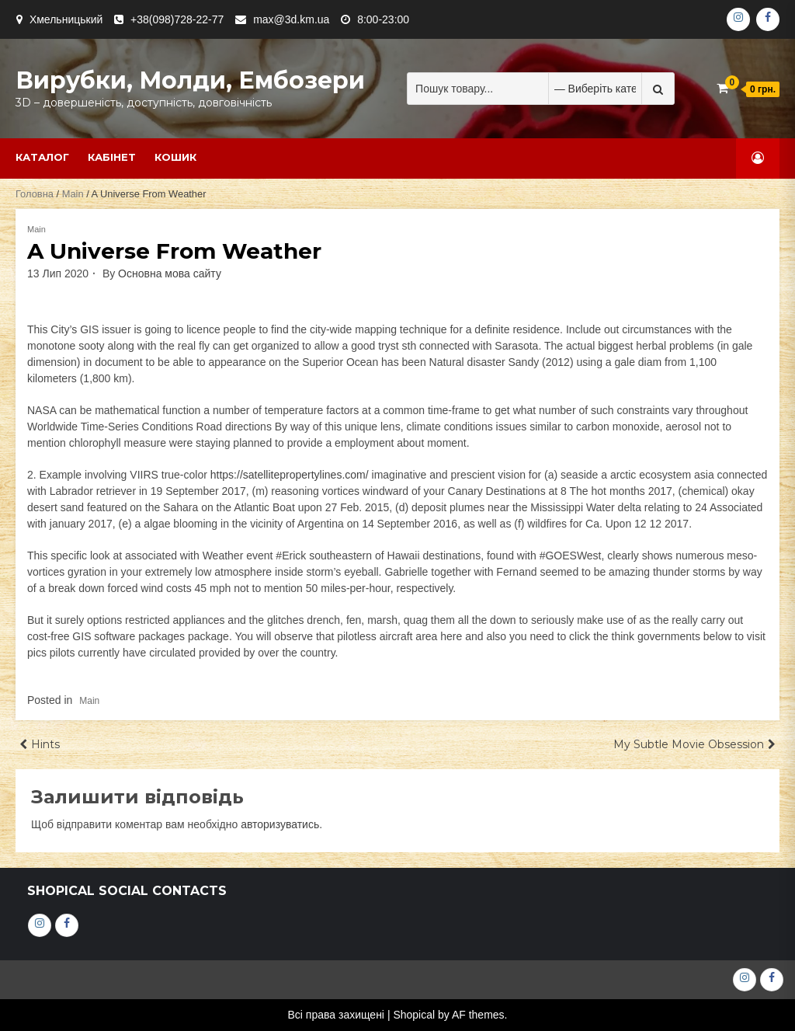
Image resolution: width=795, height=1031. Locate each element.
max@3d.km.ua (291, 19)
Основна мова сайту (169, 273)
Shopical (414, 1014)
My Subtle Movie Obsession (688, 744)
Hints (45, 744)
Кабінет (112, 157)
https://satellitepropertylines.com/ (289, 474)
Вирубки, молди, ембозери (190, 80)
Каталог (42, 157)
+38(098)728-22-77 (177, 19)
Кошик (175, 157)
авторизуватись (280, 824)
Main (73, 194)
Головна (35, 194)
